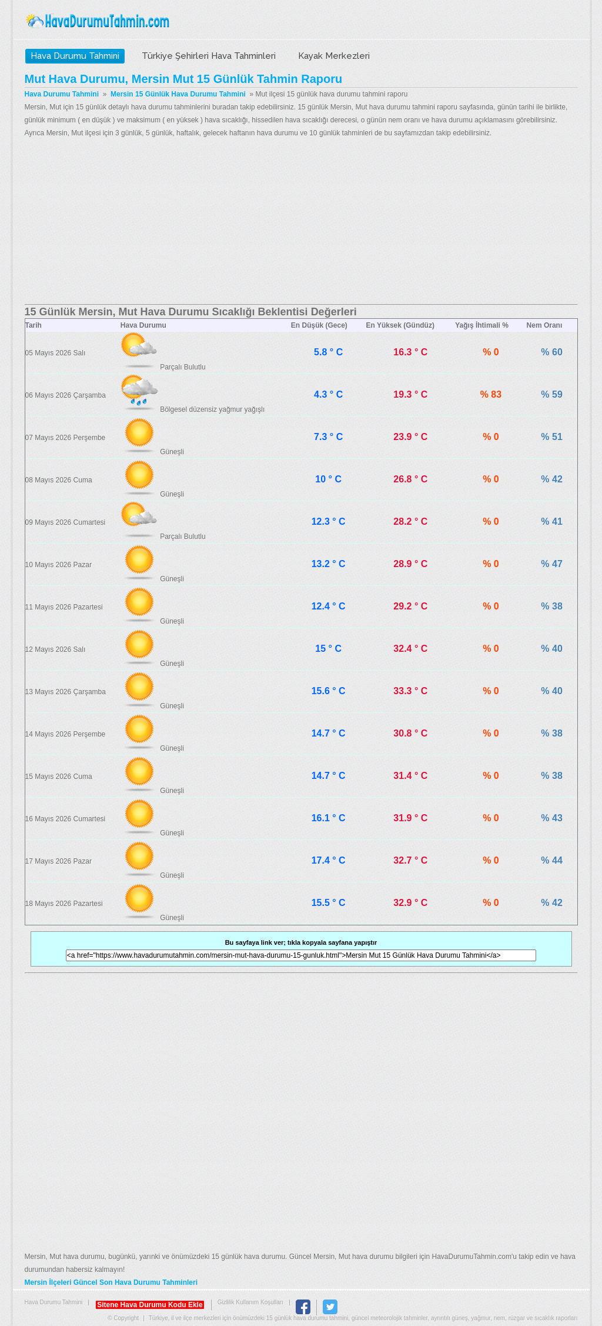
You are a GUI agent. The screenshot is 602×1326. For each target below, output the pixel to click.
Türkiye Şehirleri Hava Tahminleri (209, 56)
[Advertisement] (301, 221)
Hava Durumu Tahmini (98, 21)
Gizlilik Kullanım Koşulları (250, 1302)
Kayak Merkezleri (334, 56)
